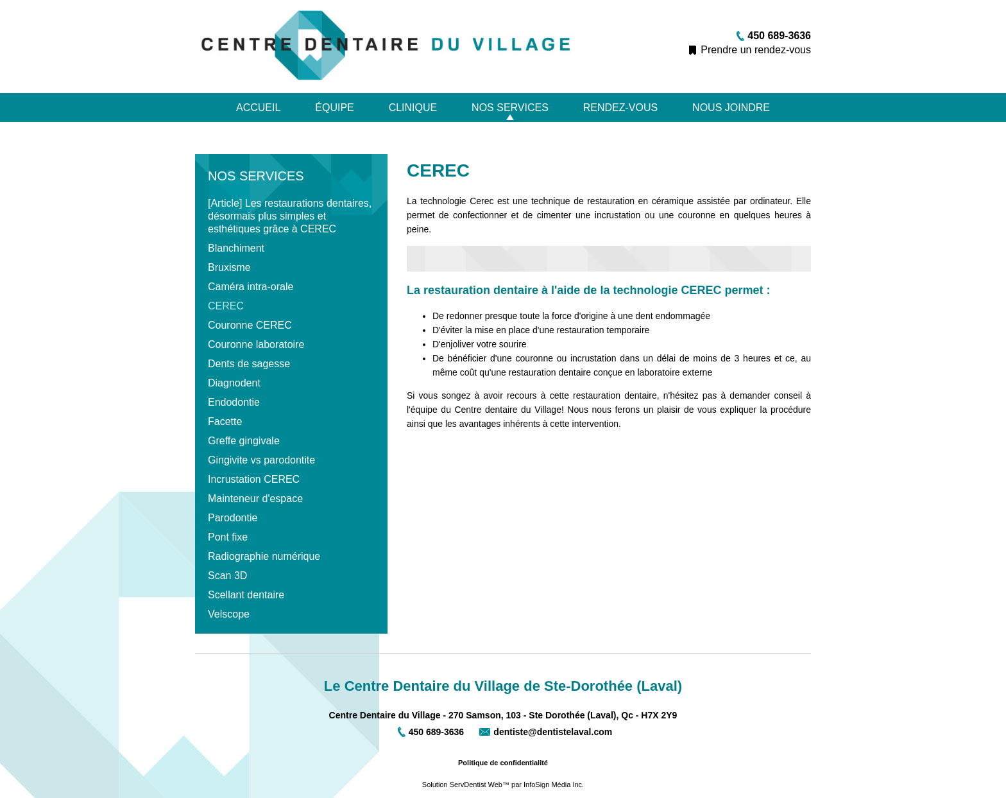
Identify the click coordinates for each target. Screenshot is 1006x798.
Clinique (413, 107)
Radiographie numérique (264, 556)
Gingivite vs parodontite (261, 460)
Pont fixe (228, 537)
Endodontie (234, 402)
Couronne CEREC (250, 325)
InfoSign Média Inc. (554, 784)
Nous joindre (731, 107)
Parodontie (232, 517)
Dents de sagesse (249, 363)
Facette (225, 421)
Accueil (258, 107)
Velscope (229, 614)
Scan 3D (227, 575)
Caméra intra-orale (250, 286)
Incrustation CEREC (254, 479)
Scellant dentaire (246, 594)
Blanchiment (236, 248)
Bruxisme (229, 267)
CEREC (226, 305)
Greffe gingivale (244, 440)
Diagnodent (234, 382)
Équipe (334, 107)
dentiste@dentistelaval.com (552, 732)
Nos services (510, 107)
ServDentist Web (476, 784)
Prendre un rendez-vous (756, 49)
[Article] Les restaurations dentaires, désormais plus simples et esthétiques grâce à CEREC (289, 216)
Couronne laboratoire (256, 344)
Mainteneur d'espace (255, 498)
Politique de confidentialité (503, 763)
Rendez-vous (620, 107)
